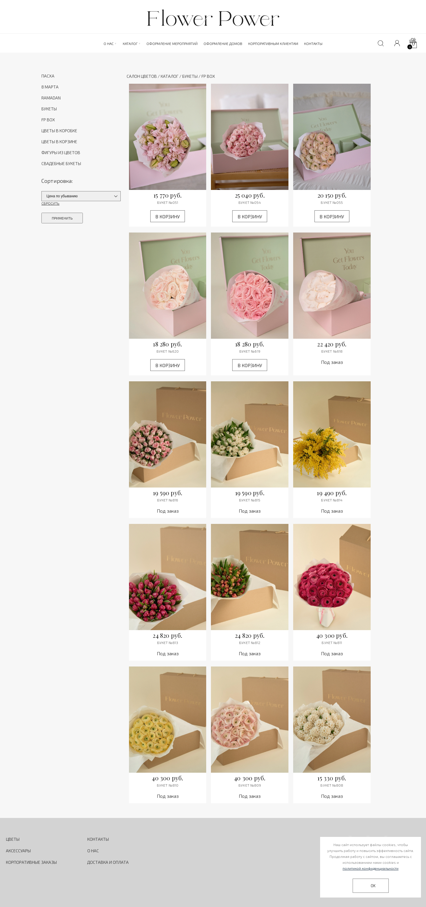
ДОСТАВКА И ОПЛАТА (108, 862)
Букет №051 (167, 202)
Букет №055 (332, 202)
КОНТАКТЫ (98, 839)
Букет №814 (332, 500)
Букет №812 (249, 642)
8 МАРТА (50, 86)
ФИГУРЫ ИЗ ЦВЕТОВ (60, 152)
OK (373, 885)
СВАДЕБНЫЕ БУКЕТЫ (61, 163)
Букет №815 (249, 500)
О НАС (93, 850)
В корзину (167, 216)
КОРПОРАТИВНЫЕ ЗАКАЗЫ (31, 862)
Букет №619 (249, 351)
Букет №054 (249, 202)
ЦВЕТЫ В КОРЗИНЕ (59, 141)
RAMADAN (51, 97)
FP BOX (48, 119)
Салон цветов (142, 76)
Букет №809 (249, 785)
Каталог (169, 76)
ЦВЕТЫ (13, 839)
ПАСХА (47, 75)
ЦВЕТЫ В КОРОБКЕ (59, 130)
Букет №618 (332, 351)
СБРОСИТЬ (50, 203)
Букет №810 (167, 785)
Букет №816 (167, 500)
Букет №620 (167, 351)
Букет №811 (332, 642)
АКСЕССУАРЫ (18, 850)
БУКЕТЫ (49, 108)
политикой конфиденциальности (370, 868)
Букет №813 (167, 642)
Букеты (190, 76)
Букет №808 (331, 785)
